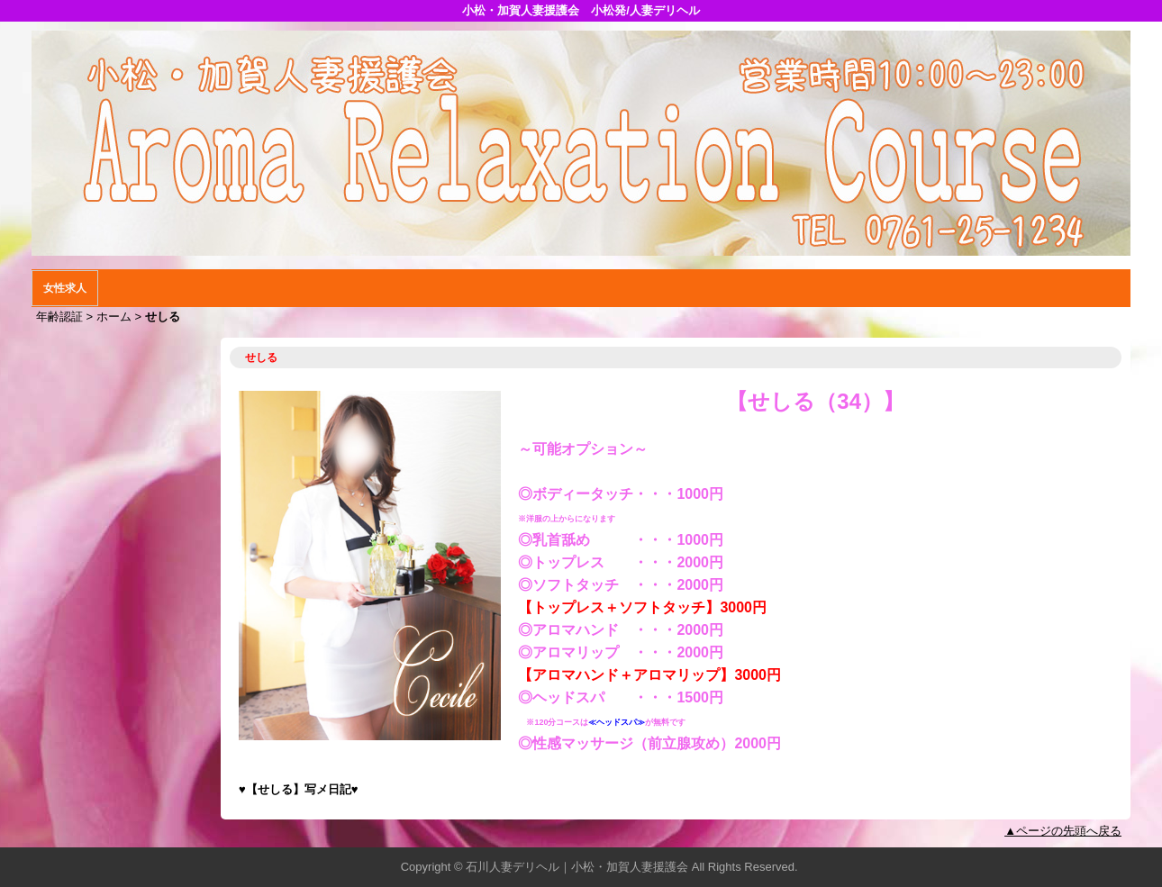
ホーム (114, 316)
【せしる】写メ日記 (298, 789)
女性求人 (64, 288)
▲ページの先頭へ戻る (1062, 830)
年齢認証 (59, 316)
